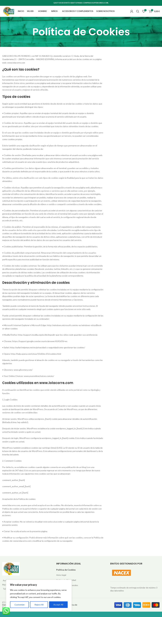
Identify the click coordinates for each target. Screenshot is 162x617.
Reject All (38, 604)
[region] (39, 595)
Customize (19, 604)
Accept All (58, 604)
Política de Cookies (66, 575)
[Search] (138, 14)
